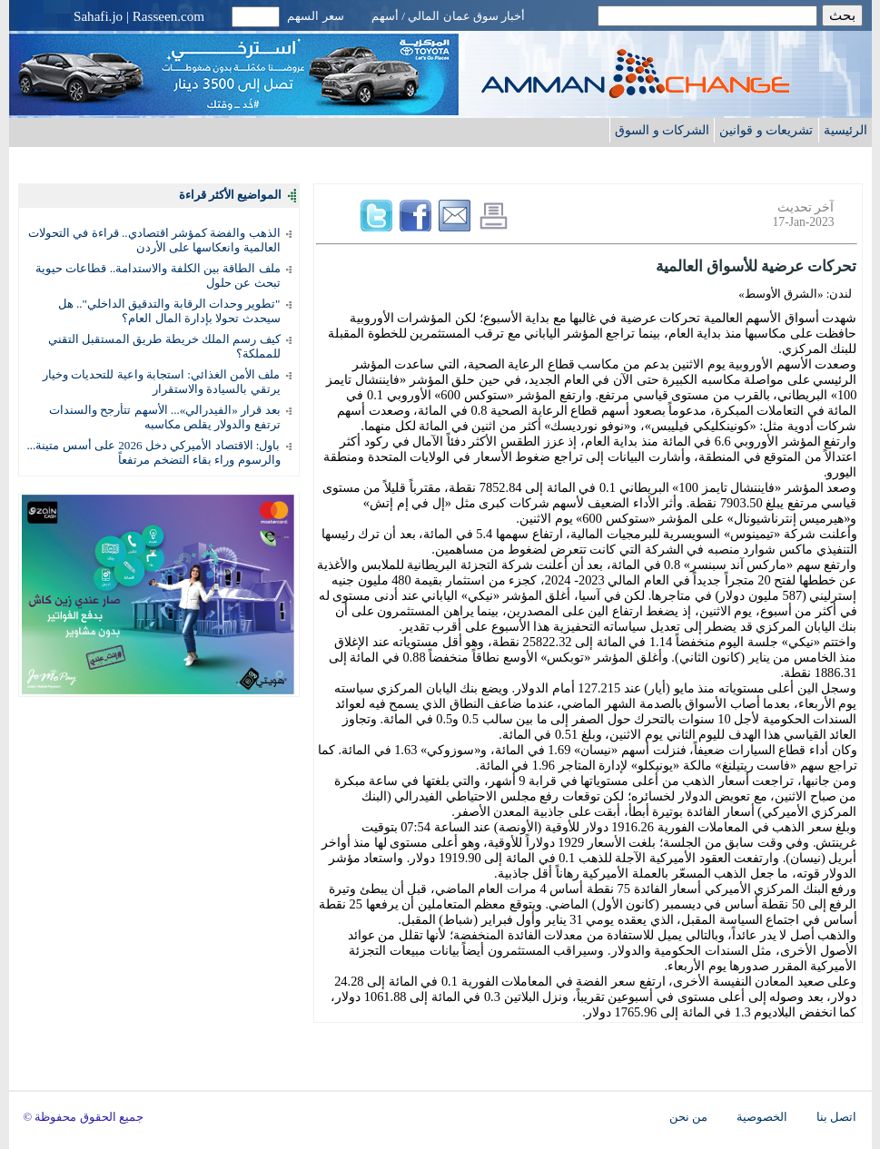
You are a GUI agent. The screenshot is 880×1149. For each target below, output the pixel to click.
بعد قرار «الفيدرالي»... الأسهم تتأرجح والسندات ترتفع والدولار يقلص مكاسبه (165, 417)
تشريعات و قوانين (766, 130)
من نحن (688, 1117)
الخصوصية (762, 1117)
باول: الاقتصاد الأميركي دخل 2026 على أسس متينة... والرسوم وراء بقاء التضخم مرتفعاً (153, 452)
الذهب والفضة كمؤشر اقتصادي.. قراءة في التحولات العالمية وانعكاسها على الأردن (154, 240)
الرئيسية (845, 130)
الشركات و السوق (662, 130)
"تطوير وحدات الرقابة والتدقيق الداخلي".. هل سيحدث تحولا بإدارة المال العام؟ (169, 311)
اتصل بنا (836, 1117)
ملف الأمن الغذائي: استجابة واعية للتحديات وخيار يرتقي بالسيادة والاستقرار (161, 382)
